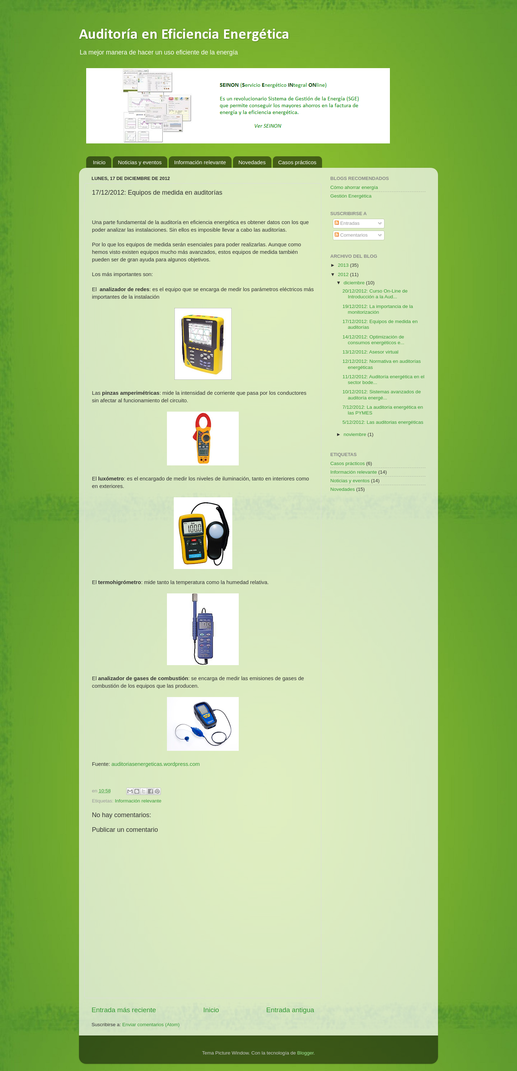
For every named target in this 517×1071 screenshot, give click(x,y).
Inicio (99, 162)
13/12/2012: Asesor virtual (371, 352)
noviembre (356, 434)
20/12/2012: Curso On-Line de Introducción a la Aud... (375, 293)
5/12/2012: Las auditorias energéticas (383, 422)
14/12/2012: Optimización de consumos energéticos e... (374, 339)
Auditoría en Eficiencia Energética (184, 35)
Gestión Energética (351, 196)
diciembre (355, 282)
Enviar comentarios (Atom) (151, 1024)
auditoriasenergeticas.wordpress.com (155, 764)
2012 (344, 274)
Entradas (347, 223)
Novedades (252, 162)
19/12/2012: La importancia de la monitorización (378, 309)
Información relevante (200, 162)
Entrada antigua (290, 1010)
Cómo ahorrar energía (354, 187)
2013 (344, 265)
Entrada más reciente (124, 1010)
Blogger (305, 1053)
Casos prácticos (297, 162)
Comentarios (351, 235)
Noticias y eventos (140, 162)
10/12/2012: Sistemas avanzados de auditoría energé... (382, 394)
